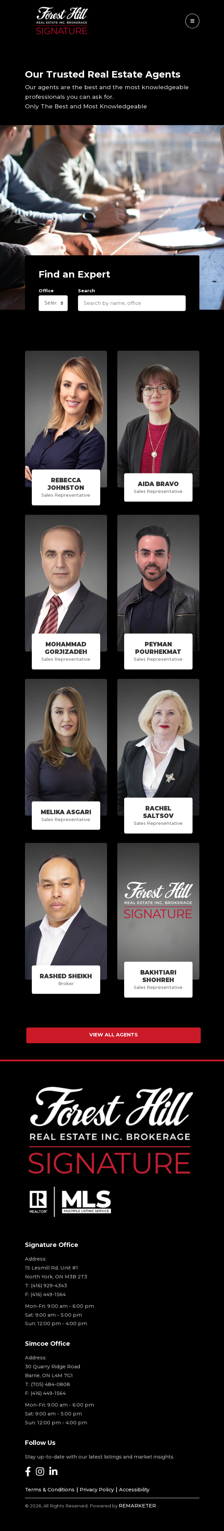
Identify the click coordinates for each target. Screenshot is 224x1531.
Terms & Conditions (50, 1490)
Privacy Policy (97, 1490)
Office (46, 290)
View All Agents (113, 1035)
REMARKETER (137, 1506)
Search (86, 290)
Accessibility (134, 1490)
